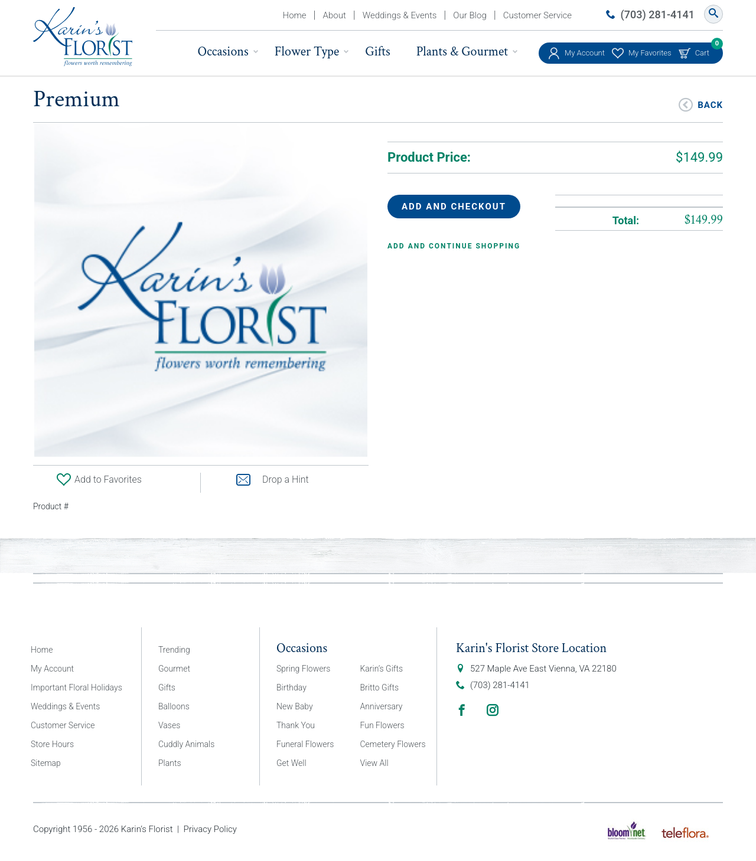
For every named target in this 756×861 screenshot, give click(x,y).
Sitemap (46, 763)
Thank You (295, 725)
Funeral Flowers (305, 744)
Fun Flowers (382, 725)
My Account (585, 52)
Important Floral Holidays (76, 687)
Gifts (377, 51)
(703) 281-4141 (658, 14)
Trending (174, 649)
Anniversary (381, 706)
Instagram (492, 710)
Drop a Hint (272, 480)
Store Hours (52, 744)
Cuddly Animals (186, 744)
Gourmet (174, 668)
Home (295, 15)
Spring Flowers (303, 668)
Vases (169, 725)
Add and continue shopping (453, 246)
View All (374, 763)
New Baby (294, 706)
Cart (702, 49)
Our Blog (469, 15)
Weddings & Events (400, 15)
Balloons (174, 706)
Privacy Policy (209, 829)
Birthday (291, 687)
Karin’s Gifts (381, 668)
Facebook (462, 710)
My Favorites (650, 52)
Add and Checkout (454, 206)
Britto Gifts (379, 687)
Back (710, 104)
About (334, 15)
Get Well (291, 763)
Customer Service (537, 15)
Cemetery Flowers (393, 744)
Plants (169, 763)
